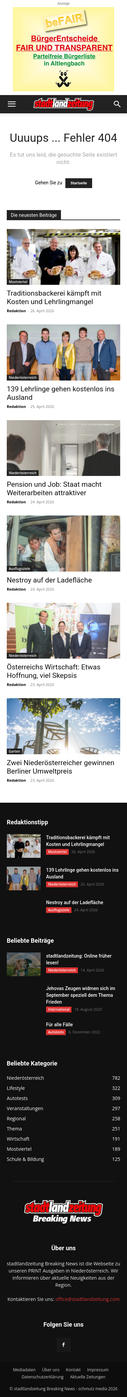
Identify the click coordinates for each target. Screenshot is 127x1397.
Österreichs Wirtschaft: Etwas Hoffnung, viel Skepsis (54, 671)
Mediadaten (24, 1370)
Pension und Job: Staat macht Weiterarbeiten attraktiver (54, 488)
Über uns (50, 1370)
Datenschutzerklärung (43, 1377)
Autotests (56, 1032)
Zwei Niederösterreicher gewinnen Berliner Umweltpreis (60, 767)
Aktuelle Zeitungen (87, 1377)
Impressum (97, 1370)
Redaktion (16, 310)
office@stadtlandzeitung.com (88, 1299)
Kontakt (73, 1370)
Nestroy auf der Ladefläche (49, 580)
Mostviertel (18, 281)
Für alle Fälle (59, 1024)
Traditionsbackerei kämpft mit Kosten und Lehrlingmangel (54, 297)
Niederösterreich (23, 377)
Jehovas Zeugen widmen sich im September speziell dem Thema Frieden (80, 995)
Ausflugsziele (19, 568)
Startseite (78, 183)
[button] (11, 104)
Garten (14, 751)
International (58, 1009)
